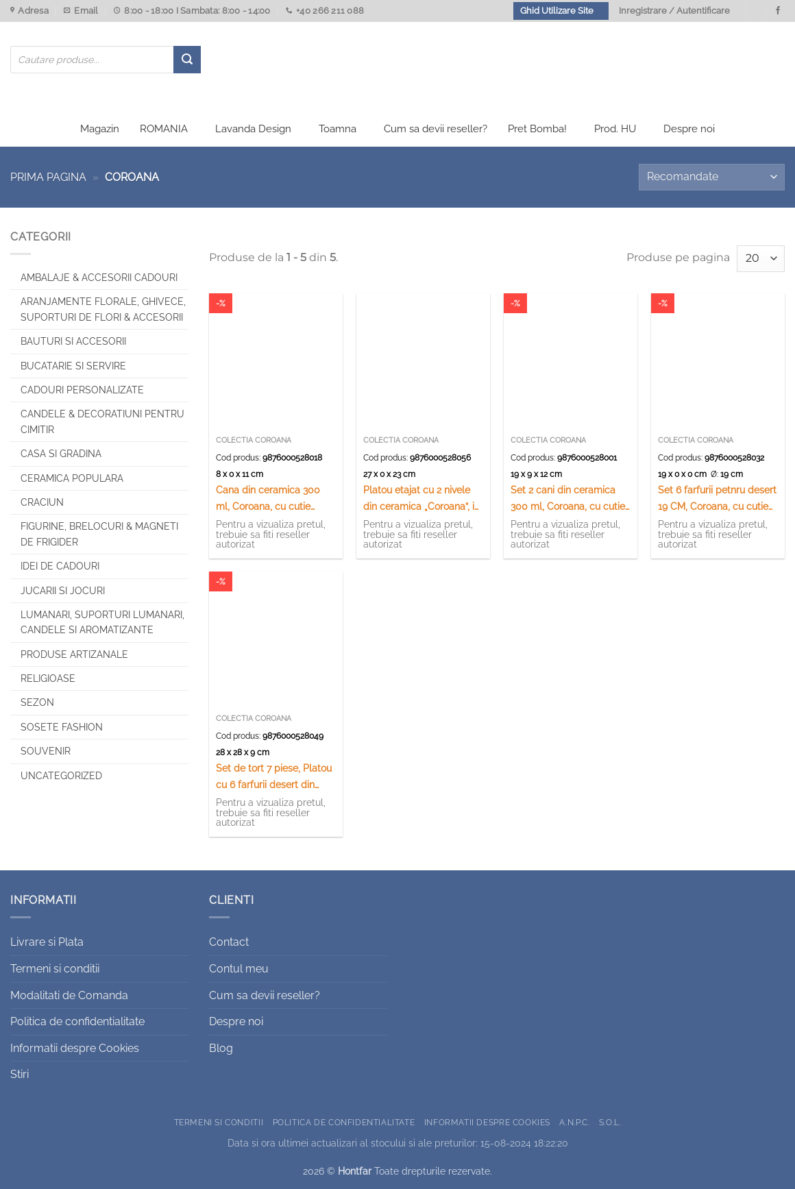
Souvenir (46, 751)
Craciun (42, 502)
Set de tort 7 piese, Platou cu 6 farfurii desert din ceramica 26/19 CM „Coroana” (274, 777)
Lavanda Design (253, 129)
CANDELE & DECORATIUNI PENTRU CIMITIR (102, 421)
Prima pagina (48, 177)
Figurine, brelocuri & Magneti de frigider (99, 534)
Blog (221, 1048)
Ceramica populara (72, 478)
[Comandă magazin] (712, 177)
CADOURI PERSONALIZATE (82, 389)
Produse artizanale (74, 654)
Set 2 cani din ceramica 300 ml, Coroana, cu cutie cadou (568, 498)
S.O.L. (610, 1122)
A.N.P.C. (574, 1122)
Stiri (19, 1074)
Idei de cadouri (60, 566)
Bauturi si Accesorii (73, 341)
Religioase (48, 678)
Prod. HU (615, 129)
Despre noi (689, 129)
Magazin (99, 129)
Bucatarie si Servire (73, 365)
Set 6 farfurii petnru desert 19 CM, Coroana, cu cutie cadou (717, 498)
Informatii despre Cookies (74, 1048)
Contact (229, 941)
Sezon (37, 702)
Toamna (337, 129)
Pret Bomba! (537, 129)
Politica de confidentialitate (77, 1021)
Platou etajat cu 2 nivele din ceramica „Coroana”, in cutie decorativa (421, 498)
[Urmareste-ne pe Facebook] (778, 11)
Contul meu (239, 968)
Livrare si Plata (47, 941)
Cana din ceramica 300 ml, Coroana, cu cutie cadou (268, 498)
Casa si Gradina (61, 453)
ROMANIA (164, 129)
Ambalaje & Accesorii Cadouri (99, 277)
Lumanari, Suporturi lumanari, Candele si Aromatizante (102, 622)
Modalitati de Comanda (69, 995)
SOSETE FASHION (62, 727)
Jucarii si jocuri (63, 590)
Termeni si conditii (54, 968)
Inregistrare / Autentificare (674, 10)
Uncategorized (61, 775)
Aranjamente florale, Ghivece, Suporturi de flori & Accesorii (103, 309)
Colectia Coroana (253, 440)
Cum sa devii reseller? (435, 129)
